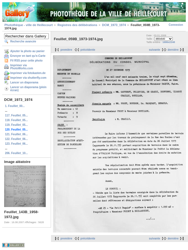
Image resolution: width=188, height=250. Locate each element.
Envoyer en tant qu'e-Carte (27, 55)
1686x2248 (168, 42)
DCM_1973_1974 (114, 25)
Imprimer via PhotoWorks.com (21, 67)
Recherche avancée (23, 41)
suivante (154, 49)
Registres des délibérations (77, 25)
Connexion (176, 24)
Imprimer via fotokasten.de (27, 73)
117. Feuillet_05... (16, 115)
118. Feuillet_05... (16, 120)
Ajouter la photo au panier (27, 51)
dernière (173, 49)
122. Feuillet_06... (16, 139)
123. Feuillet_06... (16, 143)
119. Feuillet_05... (16, 124)
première (66, 49)
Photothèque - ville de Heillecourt (28, 25)
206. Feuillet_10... (16, 153)
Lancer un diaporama (24, 82)
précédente (87, 49)
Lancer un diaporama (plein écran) (28, 89)
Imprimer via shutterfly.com (28, 77)
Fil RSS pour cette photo (26, 60)
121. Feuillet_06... (16, 134)
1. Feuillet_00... (15, 106)
